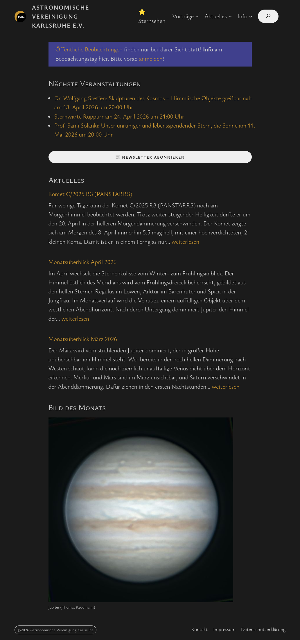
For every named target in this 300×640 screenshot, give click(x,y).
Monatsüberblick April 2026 (82, 262)
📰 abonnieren (150, 157)
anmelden (151, 58)
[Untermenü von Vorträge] (197, 16)
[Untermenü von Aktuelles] (230, 16)
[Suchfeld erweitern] (268, 16)
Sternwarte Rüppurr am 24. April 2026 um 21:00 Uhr (119, 116)
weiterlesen (185, 241)
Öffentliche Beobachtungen (89, 49)
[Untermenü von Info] (250, 16)
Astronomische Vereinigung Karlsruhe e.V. (60, 16)
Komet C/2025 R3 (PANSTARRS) (90, 194)
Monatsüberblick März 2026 (82, 339)
